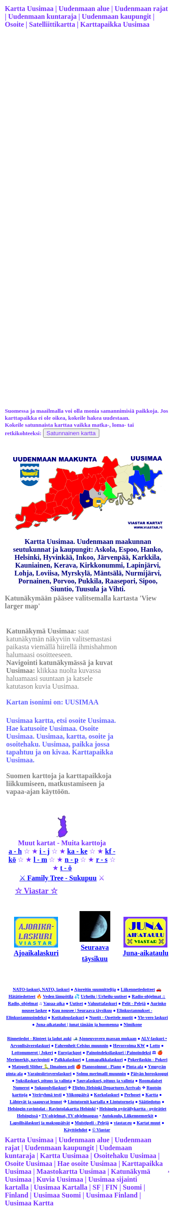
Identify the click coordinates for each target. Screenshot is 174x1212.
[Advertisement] (85, 128)
